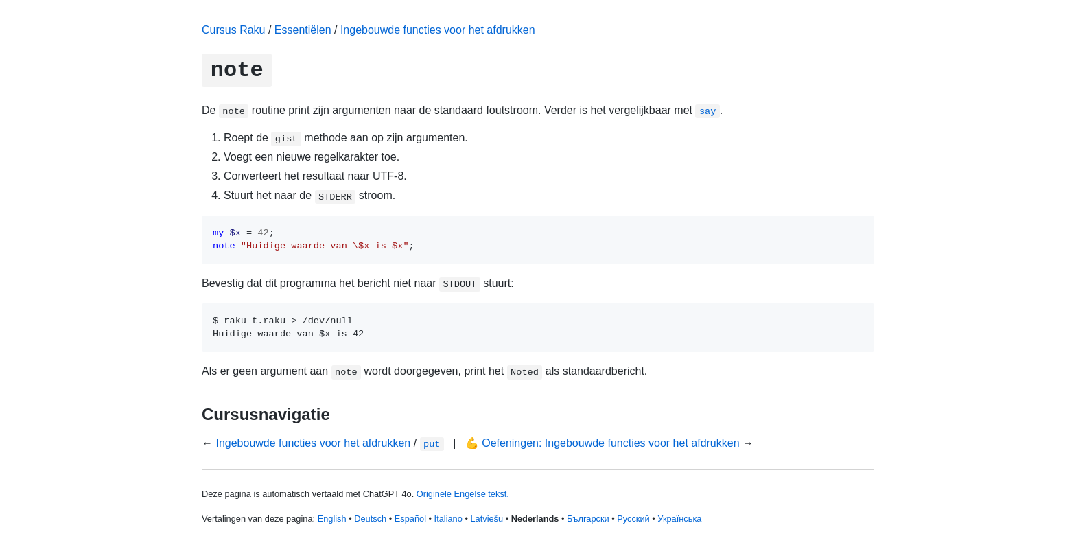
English (332, 518)
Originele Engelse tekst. (463, 494)
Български (588, 518)
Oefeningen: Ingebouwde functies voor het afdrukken (610, 443)
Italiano (448, 518)
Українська (679, 518)
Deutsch (370, 518)
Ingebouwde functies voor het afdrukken (437, 30)
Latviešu (486, 518)
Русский (633, 518)
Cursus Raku (233, 30)
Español (410, 518)
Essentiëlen (302, 30)
